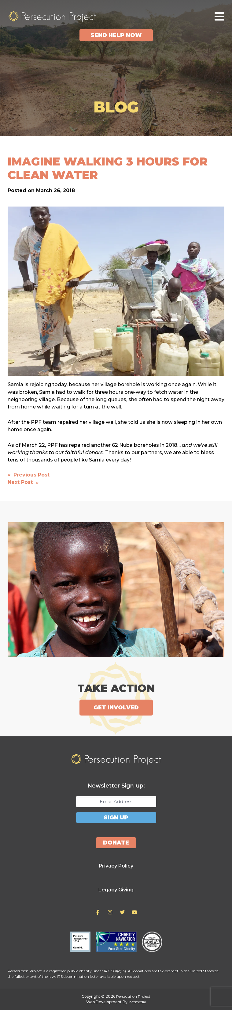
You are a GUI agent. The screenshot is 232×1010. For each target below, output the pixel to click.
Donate (116, 842)
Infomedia (137, 1002)
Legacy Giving (116, 890)
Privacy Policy (116, 866)
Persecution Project (52, 16)
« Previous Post (29, 475)
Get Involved (116, 707)
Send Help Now (116, 35)
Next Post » (23, 482)
